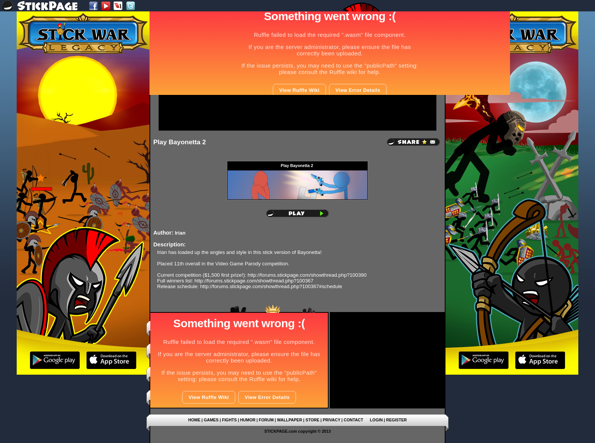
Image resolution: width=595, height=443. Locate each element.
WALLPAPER (289, 420)
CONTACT (353, 420)
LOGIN (376, 420)
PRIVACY (331, 420)
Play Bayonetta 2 (179, 142)
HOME (194, 420)
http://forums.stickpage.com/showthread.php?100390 (307, 275)
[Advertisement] (297, 113)
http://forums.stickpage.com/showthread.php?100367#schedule (271, 286)
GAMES (211, 420)
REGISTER (396, 420)
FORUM (266, 420)
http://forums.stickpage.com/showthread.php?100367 (254, 281)
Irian (180, 233)
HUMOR (247, 420)
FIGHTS (229, 420)
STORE (312, 420)
